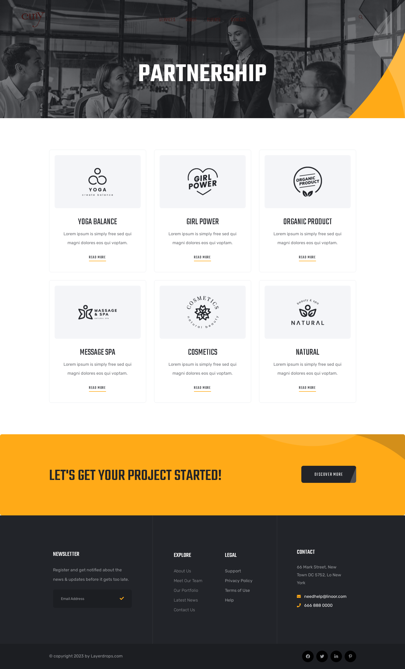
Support (233, 570)
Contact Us (184, 609)
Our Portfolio (186, 590)
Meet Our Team (188, 580)
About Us (182, 570)
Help (229, 600)
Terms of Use (237, 590)
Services (167, 20)
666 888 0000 (318, 605)
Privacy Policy (239, 580)
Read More (97, 257)
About (191, 20)
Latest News (186, 600)
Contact (238, 20)
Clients (213, 20)
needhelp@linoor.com (325, 596)
